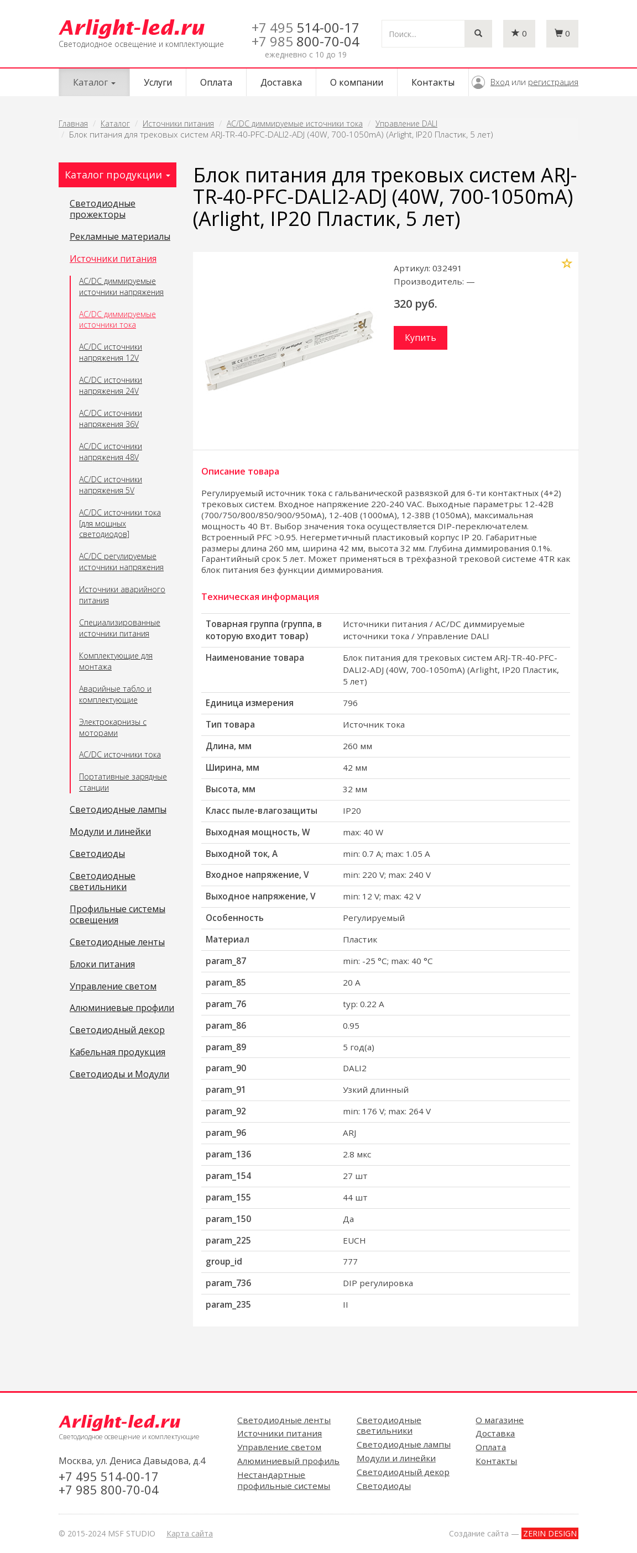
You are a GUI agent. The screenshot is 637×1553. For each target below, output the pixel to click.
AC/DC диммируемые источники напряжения (121, 286)
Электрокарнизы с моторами (113, 727)
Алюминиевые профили (122, 1008)
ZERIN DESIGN (550, 1533)
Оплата (216, 82)
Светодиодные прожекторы (102, 209)
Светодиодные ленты (117, 942)
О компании (356, 82)
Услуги (158, 82)
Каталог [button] (94, 82)
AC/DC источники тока (120, 754)
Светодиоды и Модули (119, 1074)
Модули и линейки (110, 832)
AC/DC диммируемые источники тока (295, 123)
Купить (420, 337)
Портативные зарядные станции (123, 782)
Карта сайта (189, 1533)
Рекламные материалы (120, 237)
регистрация (553, 81)
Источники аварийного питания (122, 595)
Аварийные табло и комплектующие (115, 694)
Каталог (115, 123)
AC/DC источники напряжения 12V (110, 352)
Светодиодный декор (117, 1030)
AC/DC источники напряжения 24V (110, 385)
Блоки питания (102, 964)
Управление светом (113, 986)
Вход (499, 81)
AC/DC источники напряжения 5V (110, 485)
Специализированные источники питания (119, 628)
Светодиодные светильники (102, 882)
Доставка (281, 82)
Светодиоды (97, 854)
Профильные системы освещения (117, 915)
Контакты (433, 82)
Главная (73, 123)
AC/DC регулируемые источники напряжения (121, 561)
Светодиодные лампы (118, 809)
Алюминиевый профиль (288, 1460)
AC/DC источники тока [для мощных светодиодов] (120, 523)
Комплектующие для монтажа (116, 661)
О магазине (500, 1419)
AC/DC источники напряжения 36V (110, 418)
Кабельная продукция (117, 1052)
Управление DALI (406, 123)
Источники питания (178, 123)
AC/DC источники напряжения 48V (110, 451)
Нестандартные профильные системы (283, 1480)
